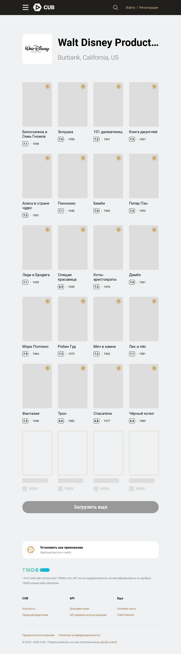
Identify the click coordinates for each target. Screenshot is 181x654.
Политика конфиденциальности (79, 635)
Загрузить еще (90, 507)
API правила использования (88, 615)
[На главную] (44, 7)
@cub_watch (109, 642)
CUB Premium (125, 615)
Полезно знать (126, 608)
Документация (79, 608)
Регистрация (148, 7)
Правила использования (38, 635)
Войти (130, 7)
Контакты (28, 608)
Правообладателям (35, 615)
